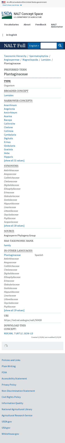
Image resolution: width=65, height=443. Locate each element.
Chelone (8, 127)
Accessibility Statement (14, 378)
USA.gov (6, 427)
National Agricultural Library (17, 409)
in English (11, 34)
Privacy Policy (9, 384)
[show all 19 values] (14, 310)
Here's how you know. (11, 5)
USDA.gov (7, 421)
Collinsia (8, 130)
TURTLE (18, 333)
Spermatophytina (38, 55)
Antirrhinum (10, 112)
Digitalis (8, 138)
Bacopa (8, 119)
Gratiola (8, 149)
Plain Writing (9, 366)
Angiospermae (11, 59)
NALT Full (14, 45)
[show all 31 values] (14, 160)
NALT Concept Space (28, 14)
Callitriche (9, 123)
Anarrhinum (10, 105)
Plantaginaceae (12, 254)
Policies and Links (11, 360)
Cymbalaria (10, 134)
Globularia (9, 145)
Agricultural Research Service (17, 415)
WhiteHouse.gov (10, 433)
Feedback (40, 24)
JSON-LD (28, 333)
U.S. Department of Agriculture (28, 17)
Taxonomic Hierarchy (15, 55)
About (27, 24)
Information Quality (12, 403)
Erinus (7, 142)
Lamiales (46, 59)
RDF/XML (8, 333)
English (32, 45)
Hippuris (8, 156)
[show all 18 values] (14, 225)
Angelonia (9, 108)
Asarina (8, 116)
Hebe (7, 153)
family (7, 245)
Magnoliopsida (30, 59)
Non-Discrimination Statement (18, 390)
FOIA (4, 372)
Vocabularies (11, 24)
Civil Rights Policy (11, 396)
